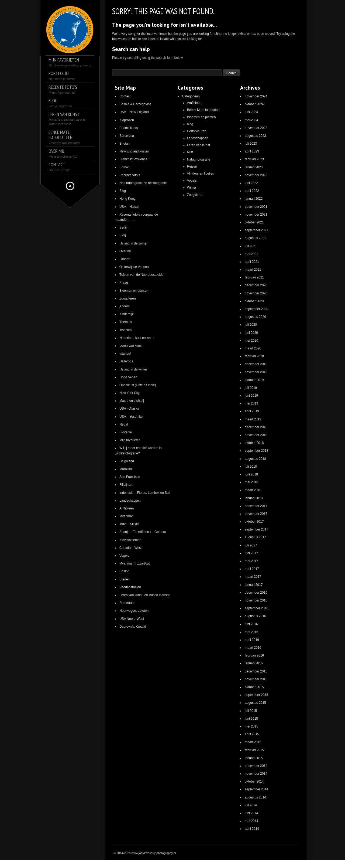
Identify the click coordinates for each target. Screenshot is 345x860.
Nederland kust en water (136, 338)
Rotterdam (126, 603)
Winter (191, 187)
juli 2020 (251, 325)
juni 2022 (251, 183)
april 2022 (252, 191)
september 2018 (256, 451)
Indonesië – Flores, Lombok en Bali (144, 493)
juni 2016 (251, 624)
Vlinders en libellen (200, 173)
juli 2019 (251, 388)
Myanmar (126, 516)
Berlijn (123, 227)
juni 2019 (251, 395)
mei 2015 (251, 726)
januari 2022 (254, 198)
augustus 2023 (255, 136)
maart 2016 (253, 648)
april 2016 (252, 640)
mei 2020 (251, 340)
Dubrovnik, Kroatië (132, 626)
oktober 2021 (254, 222)
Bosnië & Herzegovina (135, 104)
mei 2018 (251, 482)
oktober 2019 (254, 380)
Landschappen (130, 500)
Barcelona (126, 136)
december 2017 (256, 506)
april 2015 (252, 734)
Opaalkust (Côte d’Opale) (137, 385)
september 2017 (256, 529)
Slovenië (125, 432)
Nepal (123, 424)
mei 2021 (251, 254)
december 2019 (256, 364)
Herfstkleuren (196, 131)
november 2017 (256, 514)
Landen (124, 259)
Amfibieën (126, 508)
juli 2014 (251, 805)
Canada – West (130, 548)
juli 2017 (251, 545)
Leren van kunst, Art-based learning (144, 595)
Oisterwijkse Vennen (134, 267)
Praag (123, 282)
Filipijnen (125, 485)
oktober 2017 (254, 522)
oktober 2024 (254, 104)
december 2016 (256, 592)
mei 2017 (251, 561)
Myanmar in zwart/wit (134, 563)
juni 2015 (251, 718)
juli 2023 (251, 143)
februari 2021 (254, 277)
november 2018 (256, 435)
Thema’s (125, 322)
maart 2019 (253, 419)
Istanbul (125, 353)
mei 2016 (251, 632)
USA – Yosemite (131, 417)
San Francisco (129, 477)
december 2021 (256, 207)
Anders (124, 306)
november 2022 (256, 175)
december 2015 (256, 671)
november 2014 (256, 774)
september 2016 (256, 608)
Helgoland (126, 461)
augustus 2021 (255, 238)
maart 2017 (253, 577)
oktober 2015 (254, 687)
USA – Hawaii (129, 207)
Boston (124, 571)
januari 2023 (254, 167)
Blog (122, 191)
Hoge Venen (128, 377)
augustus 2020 (255, 317)
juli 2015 (251, 711)
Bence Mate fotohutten (203, 110)
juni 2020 (251, 333)
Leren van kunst (130, 346)
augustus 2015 (255, 703)
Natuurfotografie (198, 159)
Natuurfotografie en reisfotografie (143, 183)
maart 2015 (253, 742)
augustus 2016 (255, 616)
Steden (124, 579)
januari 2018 (254, 498)
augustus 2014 (255, 797)
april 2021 (252, 262)
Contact (124, 96)
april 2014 (252, 829)
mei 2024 (251, 120)
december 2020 (256, 285)
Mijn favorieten (129, 440)
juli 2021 (251, 246)
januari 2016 (254, 663)
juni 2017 (251, 553)
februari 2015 (254, 750)
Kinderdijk (126, 314)
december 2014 (256, 766)
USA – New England (134, 112)
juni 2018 (251, 474)
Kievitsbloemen (130, 540)
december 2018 (256, 427)
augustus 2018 (255, 459)
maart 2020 (253, 348)
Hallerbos (126, 361)
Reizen (192, 166)
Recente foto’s (129, 175)
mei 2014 (251, 821)
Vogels (124, 556)
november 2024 (256, 96)
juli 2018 (251, 466)
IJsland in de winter (133, 369)
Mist (190, 152)
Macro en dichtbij (131, 401)
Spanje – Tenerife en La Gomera (142, 532)
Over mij (125, 251)
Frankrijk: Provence (133, 159)
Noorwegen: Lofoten (134, 611)
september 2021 (256, 230)
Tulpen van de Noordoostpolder (142, 275)
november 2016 (256, 600)
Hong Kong (127, 198)
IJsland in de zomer (133, 243)
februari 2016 (254, 655)
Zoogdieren (127, 298)
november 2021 (256, 214)
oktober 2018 (254, 443)
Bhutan (124, 143)
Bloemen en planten (133, 291)
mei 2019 (251, 403)
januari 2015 (254, 758)
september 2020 (256, 309)
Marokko (125, 469)
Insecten (125, 330)
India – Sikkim (129, 524)
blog (190, 124)
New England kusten (134, 151)
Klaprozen (126, 120)
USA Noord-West (131, 619)
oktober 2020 (254, 301)
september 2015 (256, 695)
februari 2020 (254, 356)
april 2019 (252, 411)
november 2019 (256, 372)
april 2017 (252, 569)
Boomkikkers (128, 128)
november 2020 (256, 293)
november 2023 (256, 128)
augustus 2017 (255, 537)
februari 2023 (254, 159)
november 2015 (256, 679)
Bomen (124, 167)
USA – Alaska (129, 408)
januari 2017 (254, 585)
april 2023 (252, 151)
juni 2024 (251, 112)
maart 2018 (253, 490)
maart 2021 (253, 269)
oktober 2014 (254, 781)
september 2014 (256, 789)
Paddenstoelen (130, 587)
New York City (129, 393)
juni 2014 (251, 813)
